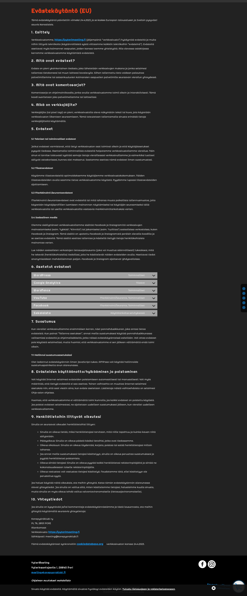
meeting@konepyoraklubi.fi (48, 572)
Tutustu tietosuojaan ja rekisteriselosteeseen (148, 589)
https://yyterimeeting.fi (70, 39)
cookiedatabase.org (90, 543)
